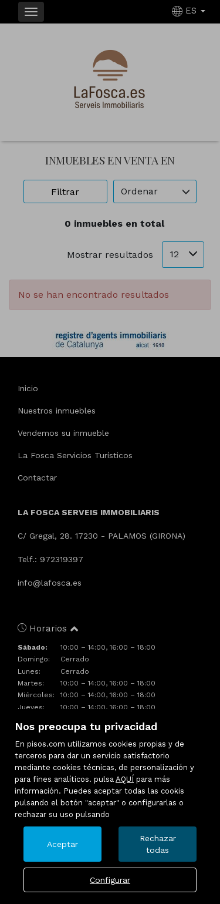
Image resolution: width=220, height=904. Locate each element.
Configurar (110, 880)
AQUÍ (125, 779)
